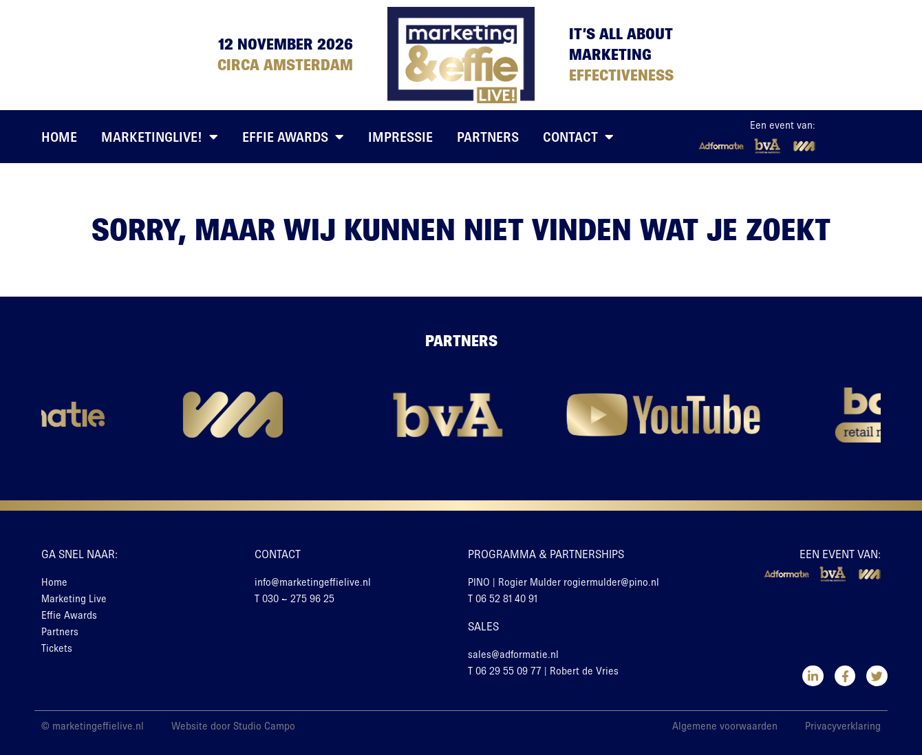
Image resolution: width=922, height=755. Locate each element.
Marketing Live (74, 598)
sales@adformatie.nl (513, 654)
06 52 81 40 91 (506, 598)
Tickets (56, 648)
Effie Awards (293, 137)
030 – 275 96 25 (298, 598)
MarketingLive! (159, 137)
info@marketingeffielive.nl (313, 582)
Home (59, 137)
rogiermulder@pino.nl (611, 582)
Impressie (400, 137)
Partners (488, 137)
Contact (578, 137)
